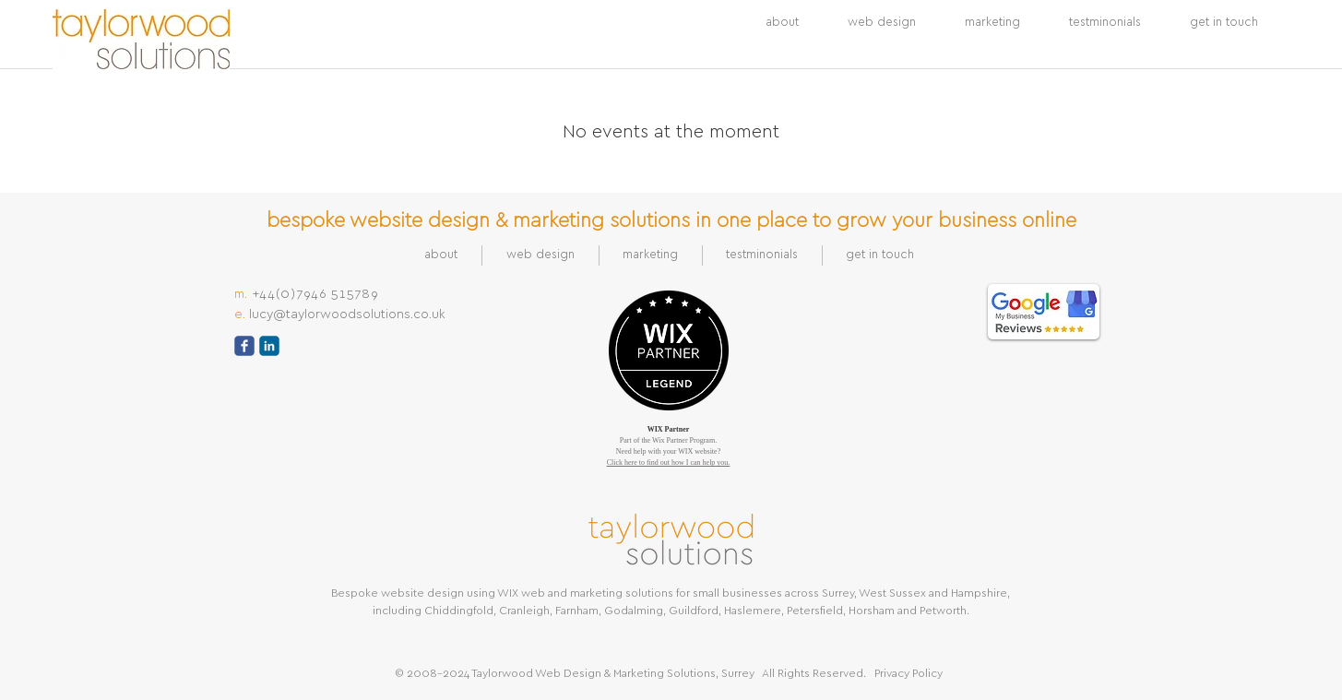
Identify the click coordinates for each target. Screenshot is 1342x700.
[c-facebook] (244, 346)
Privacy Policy (908, 673)
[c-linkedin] (269, 346)
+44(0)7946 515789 (316, 294)
